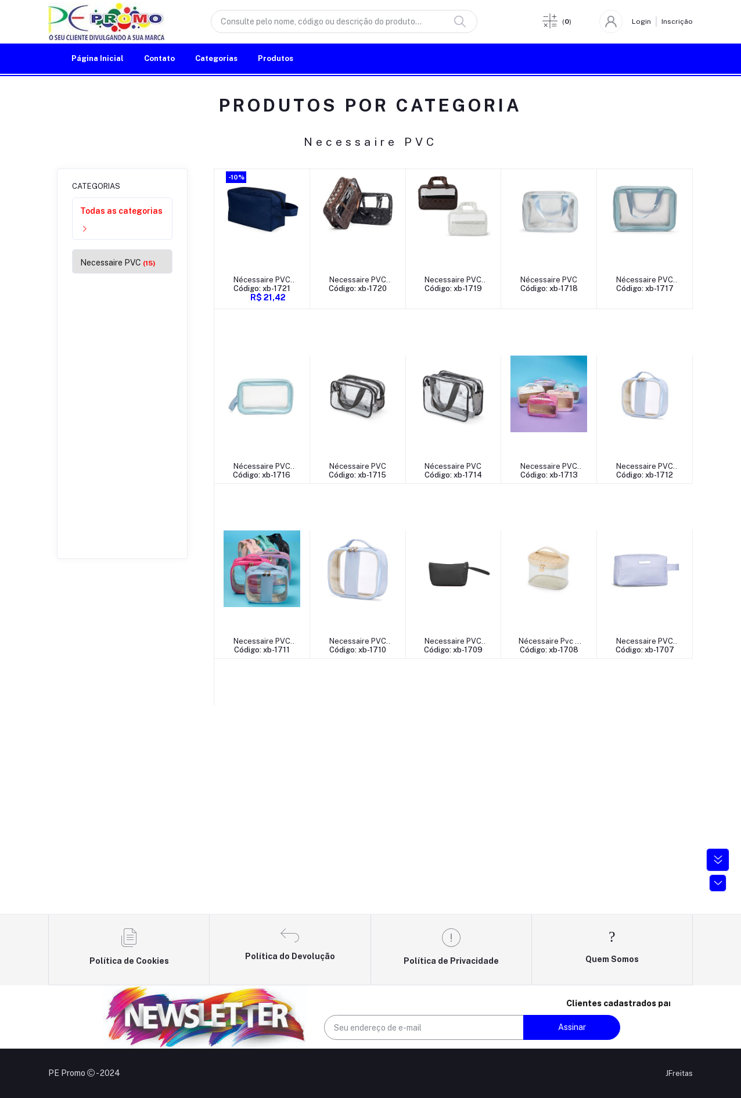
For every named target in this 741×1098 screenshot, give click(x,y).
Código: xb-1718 (550, 288)
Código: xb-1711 (454, 649)
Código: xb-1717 (262, 475)
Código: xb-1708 (358, 824)
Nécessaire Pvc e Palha (358, 816)
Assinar (572, 1027)
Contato (159, 58)
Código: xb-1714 (550, 475)
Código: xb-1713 (262, 649)
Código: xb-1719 (454, 288)
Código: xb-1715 (454, 475)
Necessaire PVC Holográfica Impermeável (261, 642)
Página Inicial (97, 58)
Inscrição (677, 21)
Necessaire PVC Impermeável (358, 280)
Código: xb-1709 (262, 824)
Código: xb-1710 (550, 649)
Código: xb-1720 (358, 288)
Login (641, 21)
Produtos (275, 58)
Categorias (216, 58)
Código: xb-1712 (358, 649)
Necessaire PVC (118, 262)
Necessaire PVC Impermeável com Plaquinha (454, 816)
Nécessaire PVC (550, 279)
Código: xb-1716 (358, 475)
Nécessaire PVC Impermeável (261, 280)
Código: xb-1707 (454, 824)
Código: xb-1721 (261, 288)
